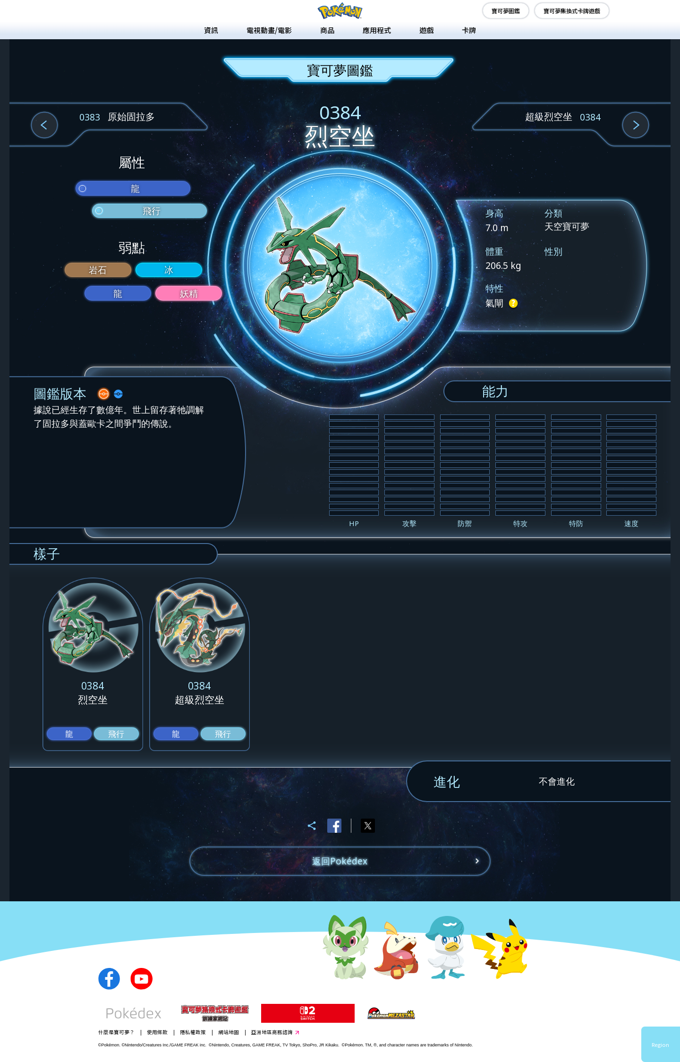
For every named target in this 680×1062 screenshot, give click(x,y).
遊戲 (426, 30)
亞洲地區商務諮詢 (272, 1032)
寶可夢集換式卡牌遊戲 (572, 11)
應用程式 (377, 30)
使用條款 (157, 1032)
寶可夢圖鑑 (506, 11)
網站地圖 (228, 1032)
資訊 (211, 30)
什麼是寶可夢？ (116, 1032)
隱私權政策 (193, 1032)
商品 (327, 30)
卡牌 (469, 30)
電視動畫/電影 (269, 30)
